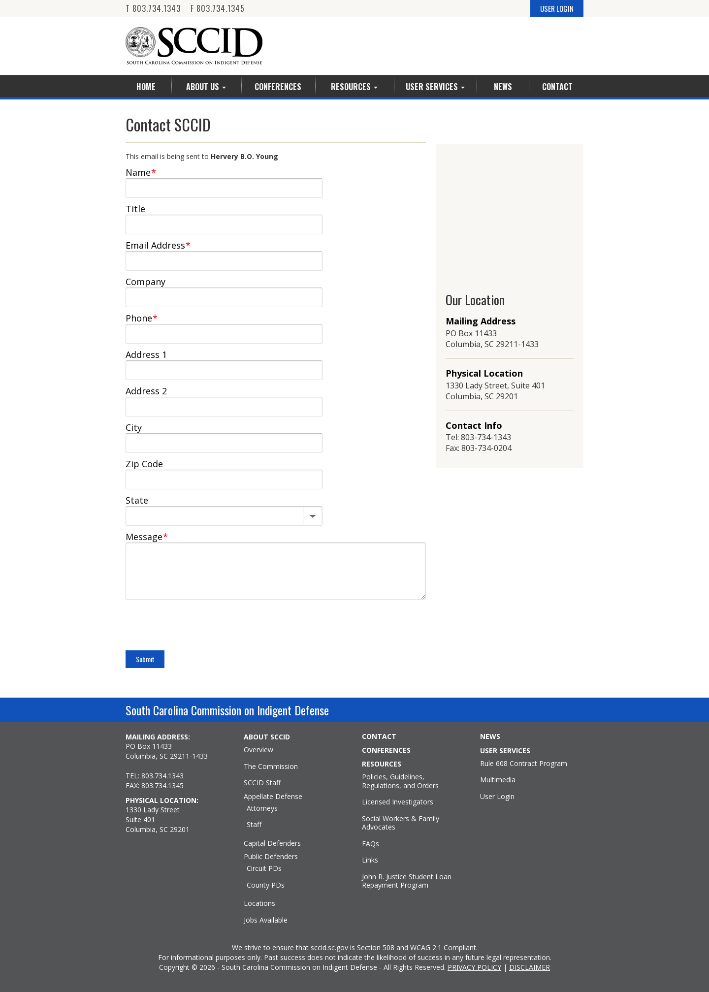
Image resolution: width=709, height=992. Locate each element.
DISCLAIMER (529, 967)
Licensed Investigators (397, 802)
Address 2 (146, 391)
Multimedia (498, 779)
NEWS (490, 736)
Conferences (278, 87)
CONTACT (379, 736)
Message (147, 537)
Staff (254, 824)
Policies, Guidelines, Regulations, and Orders (400, 781)
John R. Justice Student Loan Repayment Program (406, 881)
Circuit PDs (264, 868)
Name (141, 172)
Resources (354, 87)
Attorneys (262, 808)
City (134, 427)
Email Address (158, 245)
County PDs (266, 885)
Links (370, 860)
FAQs (370, 843)
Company (145, 282)
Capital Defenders (272, 843)
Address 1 (146, 354)
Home (146, 87)
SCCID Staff (262, 782)
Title (135, 209)
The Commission (271, 766)
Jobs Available (266, 920)
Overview (258, 749)
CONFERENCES (386, 750)
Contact (557, 87)
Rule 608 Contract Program (523, 763)
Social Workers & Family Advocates (400, 823)
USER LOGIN (557, 8)
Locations (259, 903)
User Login (497, 796)
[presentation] (200, 626)
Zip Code (144, 464)
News (503, 87)
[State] (224, 514)
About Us (206, 87)
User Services (435, 87)
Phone (142, 318)
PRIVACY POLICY (474, 967)
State (137, 500)
